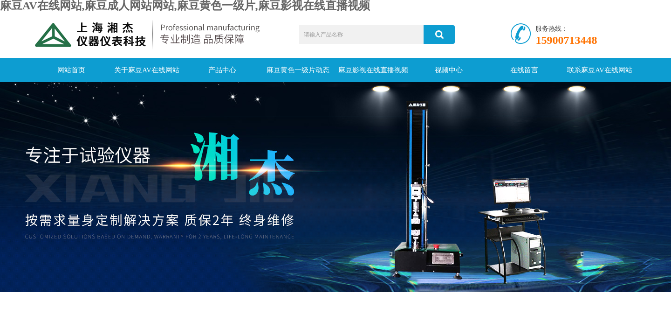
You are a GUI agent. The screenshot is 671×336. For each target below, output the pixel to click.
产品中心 (222, 70)
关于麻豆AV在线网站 (146, 70)
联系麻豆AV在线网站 (599, 70)
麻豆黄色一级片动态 (298, 70)
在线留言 (524, 70)
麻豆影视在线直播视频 (373, 70)
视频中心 (449, 70)
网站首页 (71, 70)
